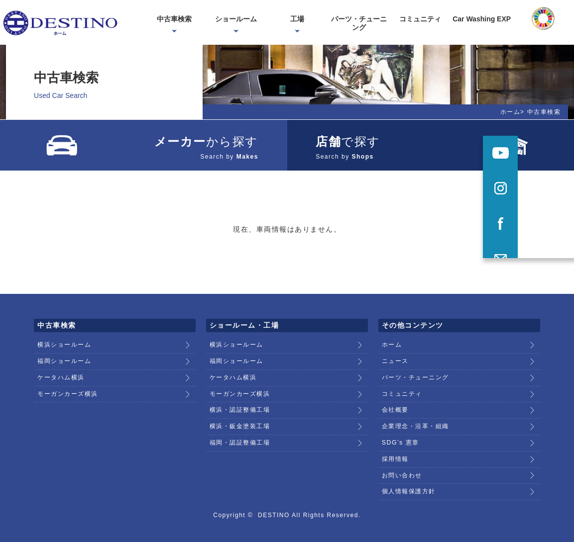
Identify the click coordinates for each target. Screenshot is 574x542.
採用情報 (395, 448)
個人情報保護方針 (409, 479)
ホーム (510, 111)
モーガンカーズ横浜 (67, 386)
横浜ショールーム (64, 340)
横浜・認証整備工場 (240, 402)
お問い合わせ (402, 463)
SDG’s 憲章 (400, 433)
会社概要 (395, 402)
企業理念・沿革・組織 (415, 417)
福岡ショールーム (64, 356)
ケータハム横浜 (61, 371)
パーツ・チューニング (415, 371)
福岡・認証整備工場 (240, 433)
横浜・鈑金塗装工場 (240, 417)
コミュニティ (402, 386)
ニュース (395, 356)
